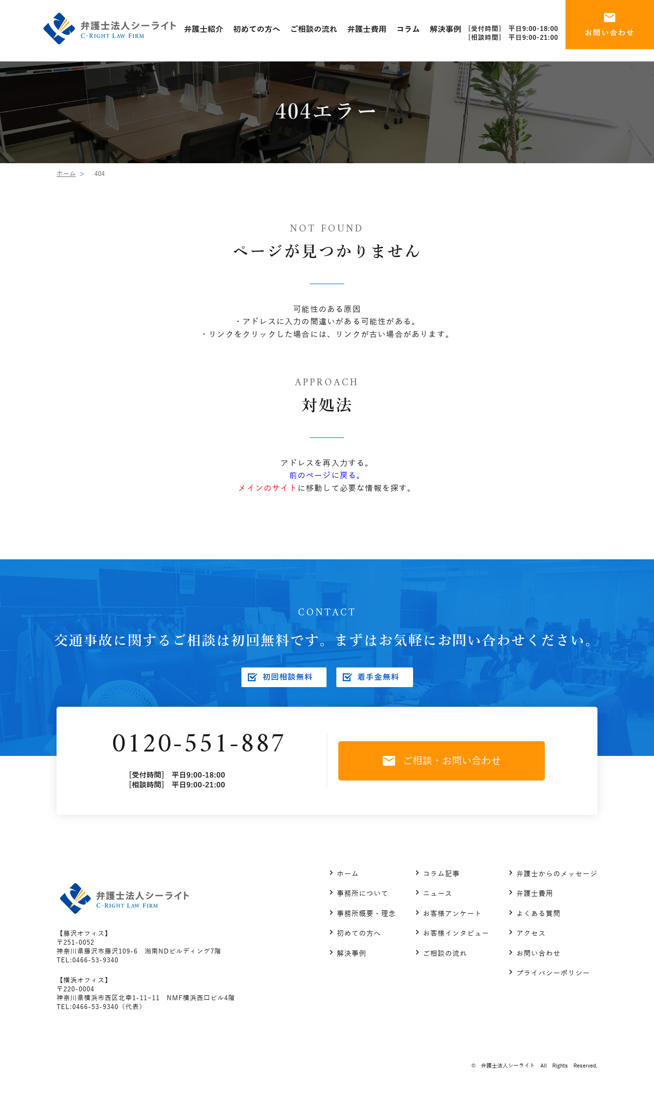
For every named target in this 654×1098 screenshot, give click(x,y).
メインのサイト (267, 488)
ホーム (66, 174)
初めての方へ (359, 933)
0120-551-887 (199, 744)
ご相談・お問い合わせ (442, 760)
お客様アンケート (452, 914)
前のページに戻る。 (327, 475)
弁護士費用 (534, 893)
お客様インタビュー (456, 933)
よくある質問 (538, 914)
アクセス (531, 933)
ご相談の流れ (445, 953)
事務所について (362, 893)
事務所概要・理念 (366, 914)
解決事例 (351, 953)
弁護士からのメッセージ (556, 874)
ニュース (437, 893)
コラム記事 (441, 874)
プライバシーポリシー (553, 973)
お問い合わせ (538, 953)
